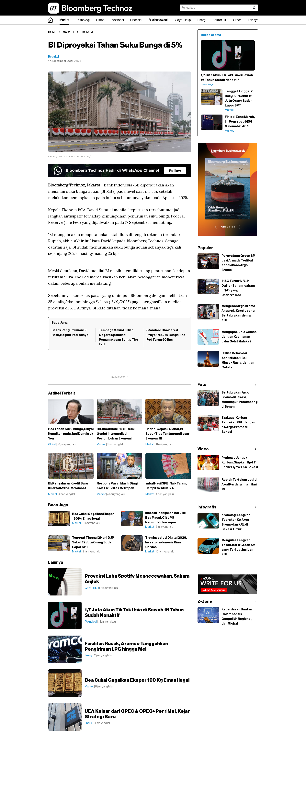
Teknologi (83, 20)
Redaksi (53, 56)
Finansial (136, 20)
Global (100, 20)
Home (52, 32)
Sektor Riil (219, 20)
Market (64, 20)
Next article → (119, 376)
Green (237, 20)
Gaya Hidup (183, 20)
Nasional (118, 20)
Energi (202, 20)
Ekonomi (87, 32)
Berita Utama (211, 35)
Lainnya (253, 20)
